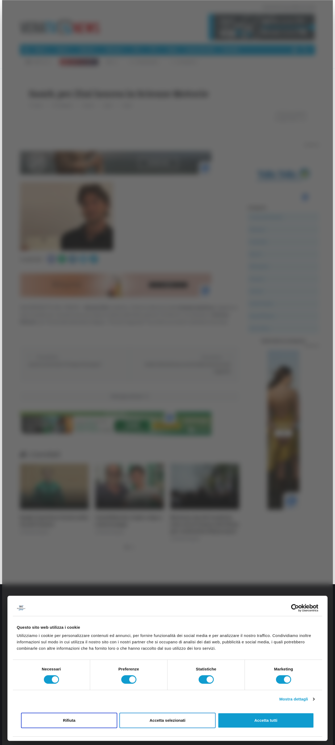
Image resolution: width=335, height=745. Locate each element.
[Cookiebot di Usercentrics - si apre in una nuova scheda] (295, 608)
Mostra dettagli (293, 699)
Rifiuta (69, 720)
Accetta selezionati (167, 720)
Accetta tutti (265, 720)
